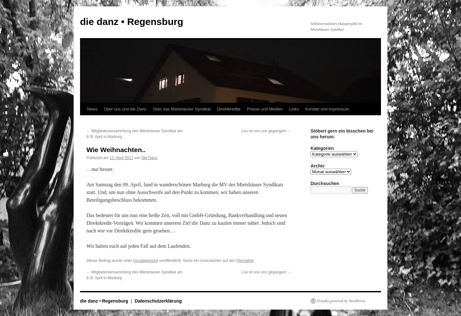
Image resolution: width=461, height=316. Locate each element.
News (92, 109)
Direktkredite (228, 109)
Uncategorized (145, 260)
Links (294, 109)
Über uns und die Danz (125, 109)
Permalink (245, 260)
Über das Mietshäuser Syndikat (182, 109)
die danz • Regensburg (131, 21)
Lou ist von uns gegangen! (266, 131)
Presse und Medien (265, 109)
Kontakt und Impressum (327, 109)
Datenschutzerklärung (158, 301)
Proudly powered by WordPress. (341, 301)
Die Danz (149, 158)
